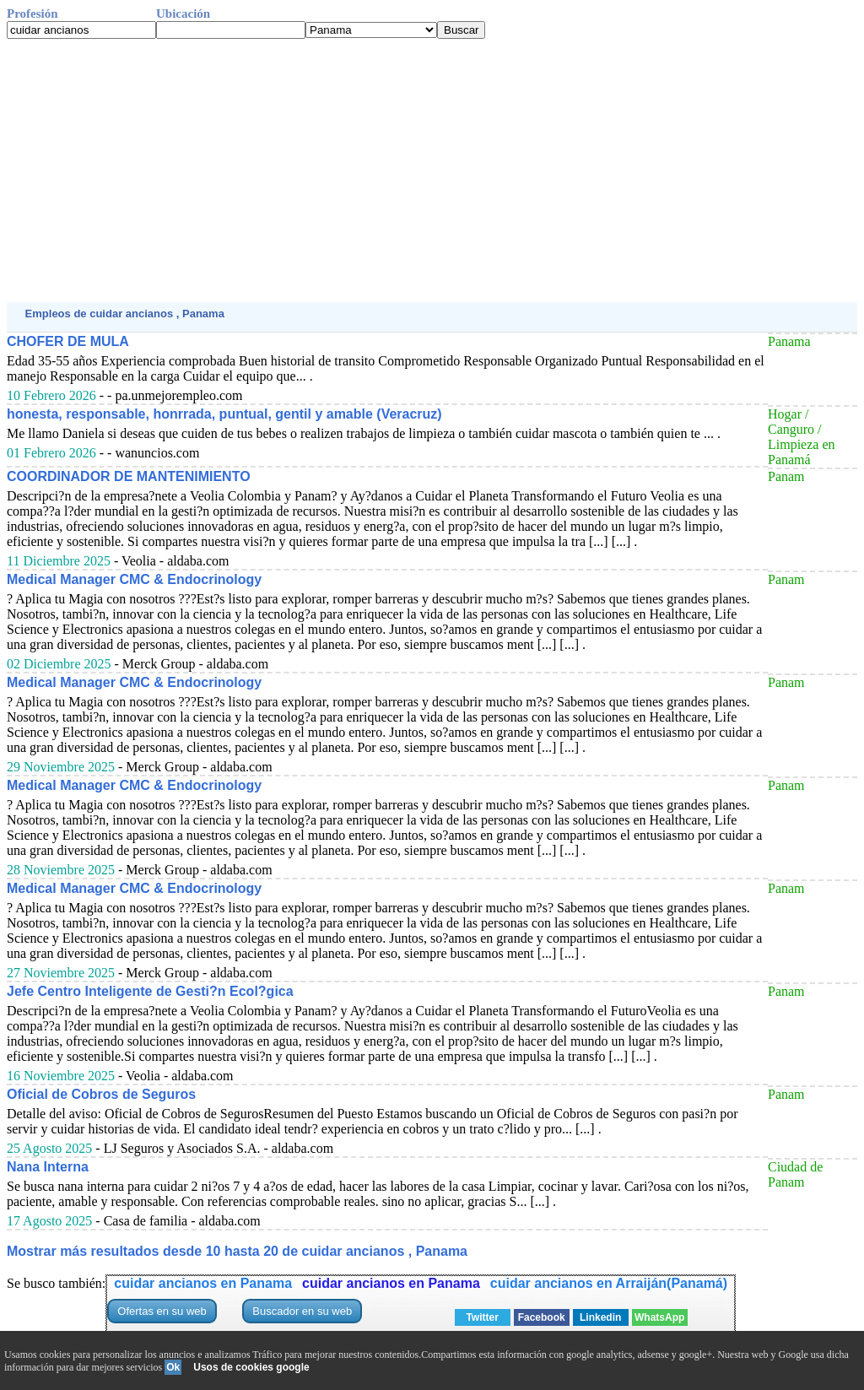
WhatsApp (659, 1317)
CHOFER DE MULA (68, 341)
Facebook (541, 1317)
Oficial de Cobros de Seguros (101, 1094)
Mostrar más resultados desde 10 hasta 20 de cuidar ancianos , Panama (237, 1251)
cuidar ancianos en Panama (203, 1283)
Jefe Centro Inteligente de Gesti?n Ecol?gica (150, 991)
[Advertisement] (432, 170)
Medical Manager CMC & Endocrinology (134, 579)
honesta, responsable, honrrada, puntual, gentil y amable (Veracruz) (224, 414)
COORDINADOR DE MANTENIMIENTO (129, 476)
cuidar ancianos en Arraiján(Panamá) (608, 1283)
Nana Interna (48, 1167)
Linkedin (600, 1317)
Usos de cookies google (251, 1367)
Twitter (482, 1317)
